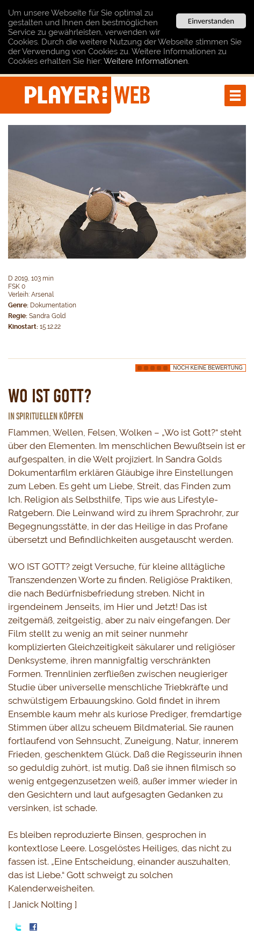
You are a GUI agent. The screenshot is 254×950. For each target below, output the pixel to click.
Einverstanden (211, 21)
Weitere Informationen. (147, 61)
